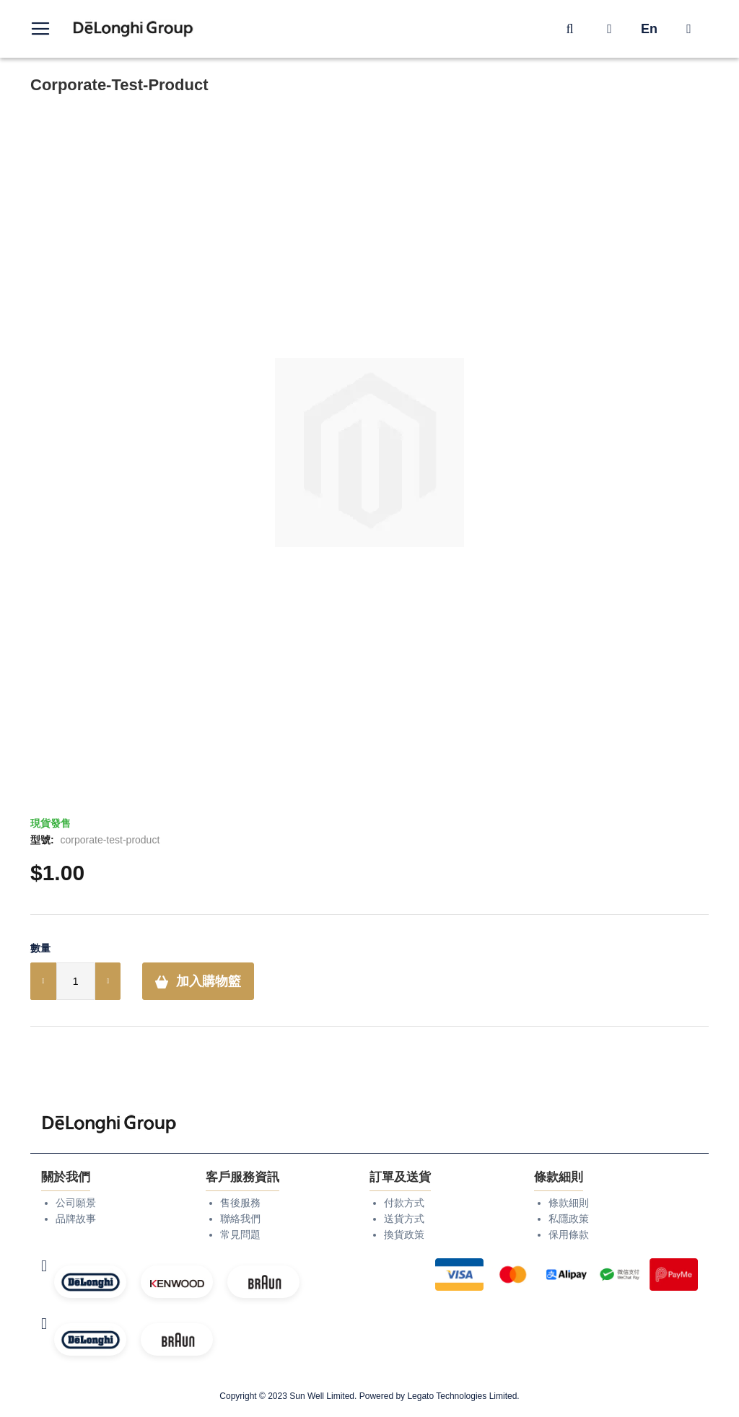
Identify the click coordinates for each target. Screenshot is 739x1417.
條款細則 (568, 1202)
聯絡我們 (240, 1218)
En (649, 29)
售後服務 (240, 1202)
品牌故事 (76, 1218)
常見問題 (240, 1234)
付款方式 (404, 1202)
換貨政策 (404, 1234)
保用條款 (568, 1234)
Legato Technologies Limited (462, 1396)
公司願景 (76, 1202)
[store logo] (133, 29)
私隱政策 (568, 1218)
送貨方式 (404, 1218)
